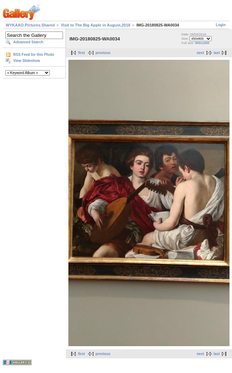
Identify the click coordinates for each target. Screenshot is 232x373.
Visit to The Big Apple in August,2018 (95, 25)
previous (103, 53)
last (217, 53)
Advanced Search (28, 42)
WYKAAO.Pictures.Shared (30, 25)
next (200, 53)
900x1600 (202, 43)
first (81, 53)
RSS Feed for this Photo (33, 55)
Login (221, 25)
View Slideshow (26, 61)
